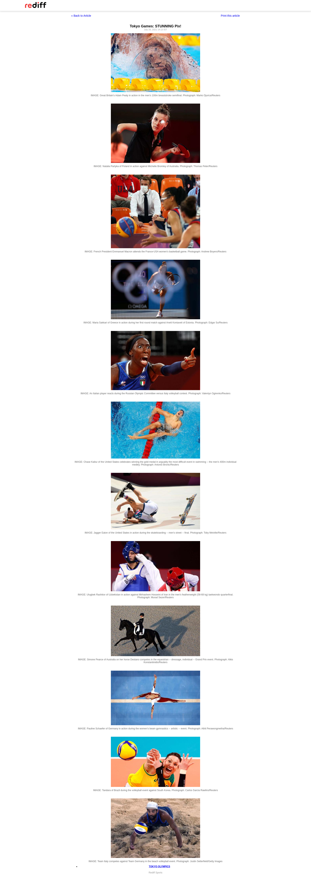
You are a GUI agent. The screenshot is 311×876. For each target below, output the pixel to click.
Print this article (230, 15)
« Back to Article (81, 15)
